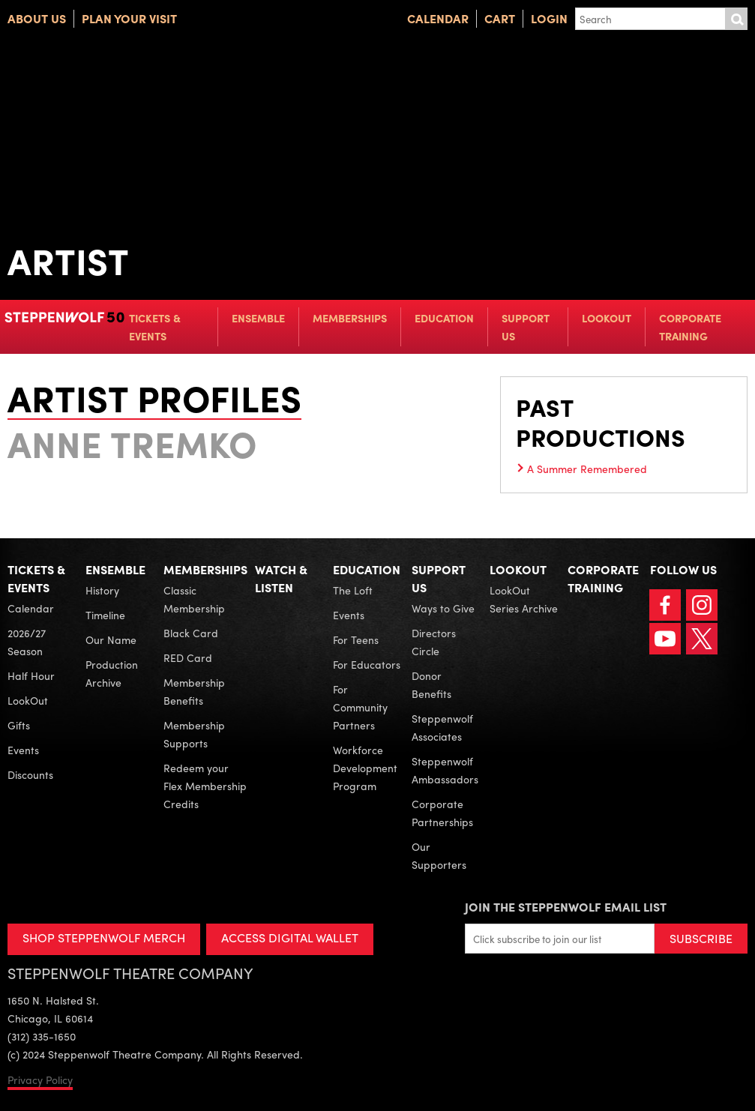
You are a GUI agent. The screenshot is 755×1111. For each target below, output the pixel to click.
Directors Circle (434, 641)
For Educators (366, 664)
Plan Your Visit (129, 18)
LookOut (606, 317)
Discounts (30, 774)
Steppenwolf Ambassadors (445, 769)
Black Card (190, 632)
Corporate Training (690, 326)
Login (549, 18)
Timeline (105, 614)
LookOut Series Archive (524, 598)
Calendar (438, 18)
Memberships (350, 317)
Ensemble (258, 317)
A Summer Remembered (587, 468)
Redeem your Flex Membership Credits (205, 785)
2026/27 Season (26, 641)
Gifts (18, 724)
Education (444, 317)
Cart (499, 18)
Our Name (110, 639)
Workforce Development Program (365, 767)
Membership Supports (194, 733)
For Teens (356, 639)
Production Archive (111, 673)
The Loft (353, 589)
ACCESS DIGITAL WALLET (289, 937)
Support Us (526, 326)
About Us (36, 18)
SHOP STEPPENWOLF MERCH (103, 937)
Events (23, 749)
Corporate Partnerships (442, 812)
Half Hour (31, 675)
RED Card (187, 657)
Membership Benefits (194, 691)
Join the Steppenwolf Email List (566, 906)
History (102, 589)
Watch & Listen (281, 578)
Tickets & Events (155, 326)
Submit (736, 18)
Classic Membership (194, 598)
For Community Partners (360, 706)
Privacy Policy (40, 1079)
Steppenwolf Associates (442, 727)
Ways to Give (443, 607)
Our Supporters (439, 855)
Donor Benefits (431, 684)
